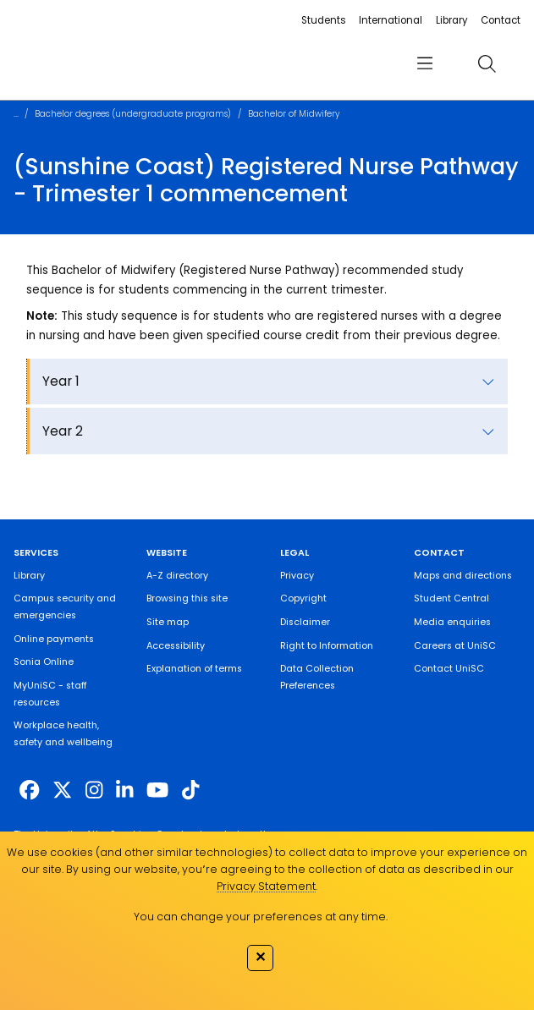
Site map (167, 622)
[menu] (425, 63)
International (390, 20)
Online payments (54, 639)
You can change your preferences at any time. (261, 916)
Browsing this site (187, 598)
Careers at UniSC (455, 645)
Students (323, 20)
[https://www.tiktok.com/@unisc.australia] (190, 790)
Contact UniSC (449, 668)
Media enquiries (452, 622)
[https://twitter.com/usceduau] (62, 790)
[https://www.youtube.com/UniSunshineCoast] (157, 790)
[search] (487, 64)
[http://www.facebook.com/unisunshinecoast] (29, 790)
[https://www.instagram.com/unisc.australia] (93, 790)
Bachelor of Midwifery (294, 113)
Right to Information (326, 645)
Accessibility (175, 645)
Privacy (297, 575)
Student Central (451, 598)
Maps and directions (463, 575)
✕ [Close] (260, 956)
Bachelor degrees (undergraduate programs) (133, 113)
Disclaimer (305, 622)
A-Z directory (177, 575)
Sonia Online (44, 662)
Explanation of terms (194, 668)
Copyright (303, 598)
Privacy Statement (266, 886)
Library (452, 20)
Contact (500, 20)
